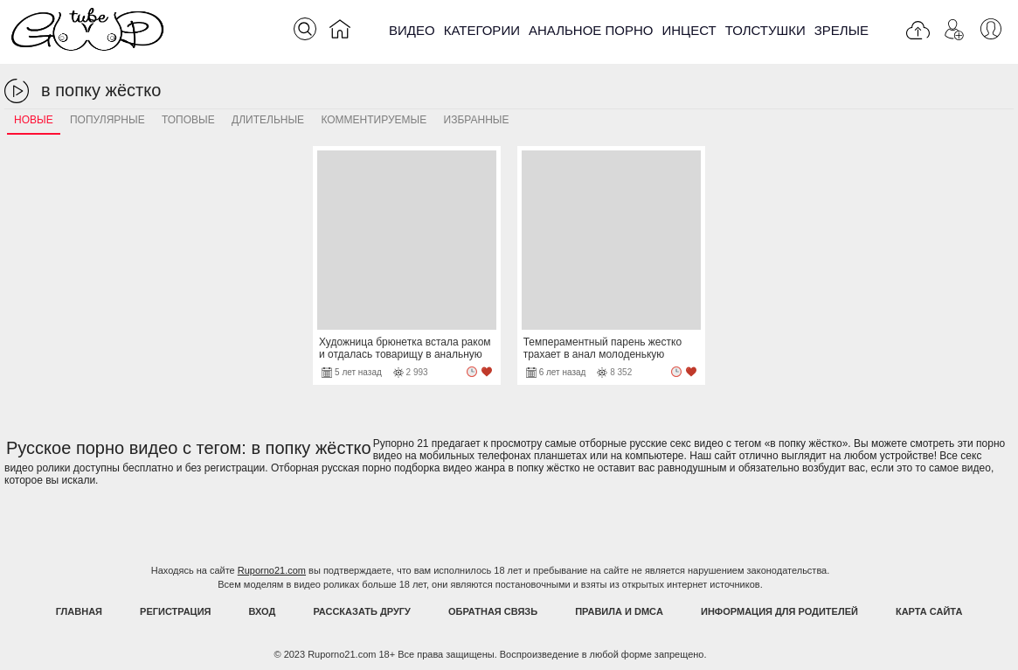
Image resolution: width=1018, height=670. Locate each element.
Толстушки (765, 30)
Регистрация (175, 611)
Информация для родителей (779, 611)
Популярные (107, 120)
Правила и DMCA (619, 611)
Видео (412, 30)
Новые (33, 120)
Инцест (688, 30)
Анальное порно (591, 30)
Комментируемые (373, 120)
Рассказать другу (362, 611)
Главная (79, 611)
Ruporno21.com (272, 570)
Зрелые (841, 30)
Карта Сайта (929, 611)
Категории (482, 30)
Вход (262, 611)
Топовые (188, 120)
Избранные (476, 120)
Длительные (268, 120)
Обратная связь (492, 611)
